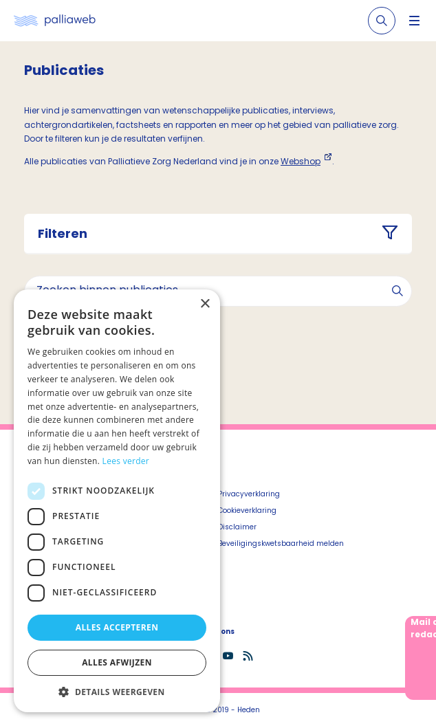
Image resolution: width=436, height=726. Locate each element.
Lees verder (126, 461)
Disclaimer (237, 527)
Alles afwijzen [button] (117, 662)
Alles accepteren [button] (117, 627)
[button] (117, 691)
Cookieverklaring (247, 510)
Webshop (300, 161)
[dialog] (117, 500)
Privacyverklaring (249, 494)
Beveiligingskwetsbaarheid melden (281, 543)
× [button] (204, 304)
